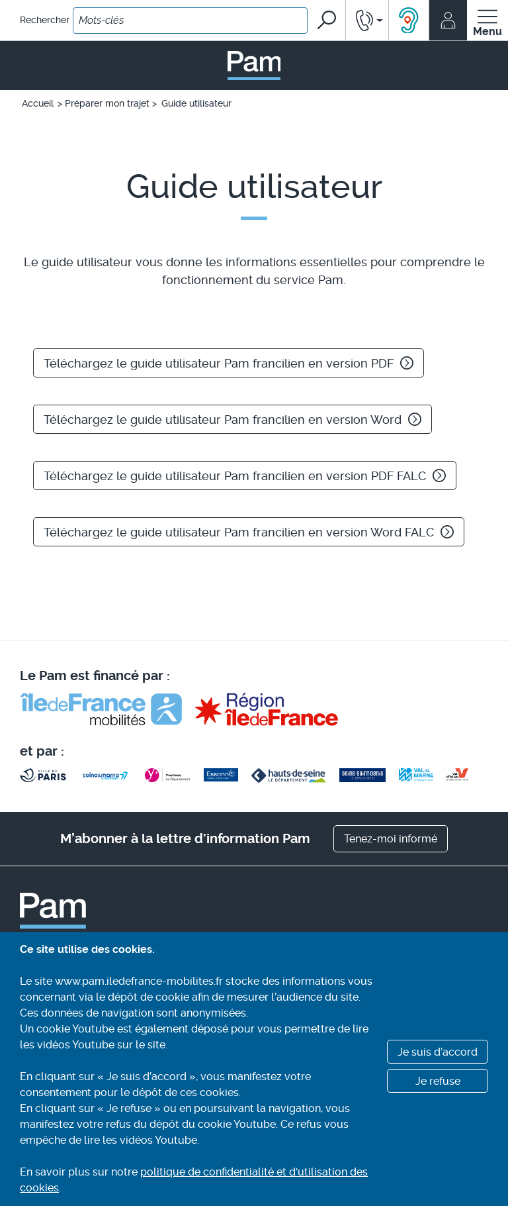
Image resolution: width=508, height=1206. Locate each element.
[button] (367, 20)
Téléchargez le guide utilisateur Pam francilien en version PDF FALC (245, 476)
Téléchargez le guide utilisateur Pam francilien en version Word (232, 420)
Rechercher (44, 20)
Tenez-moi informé (390, 838)
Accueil (38, 103)
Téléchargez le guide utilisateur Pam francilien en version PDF (228, 363)
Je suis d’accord (438, 1052)
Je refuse (437, 1081)
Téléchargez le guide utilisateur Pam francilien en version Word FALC (249, 532)
